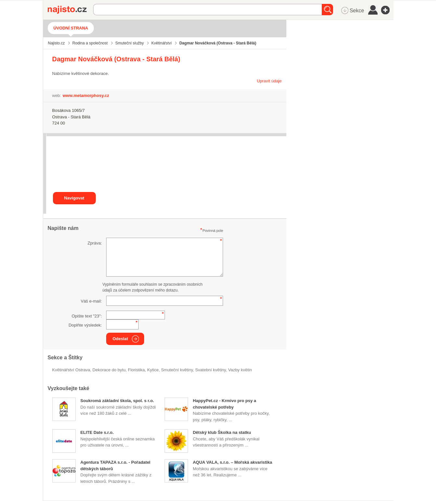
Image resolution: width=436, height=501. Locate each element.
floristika (136, 369)
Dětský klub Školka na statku (222, 432)
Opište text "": (87, 316)
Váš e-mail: (91, 301)
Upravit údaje (269, 80)
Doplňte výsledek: (85, 325)
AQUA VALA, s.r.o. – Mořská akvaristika (232, 462)
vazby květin (240, 369)
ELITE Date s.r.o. (97, 432)
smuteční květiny (177, 369)
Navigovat (74, 198)
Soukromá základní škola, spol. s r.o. (117, 400)
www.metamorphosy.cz (86, 95)
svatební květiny (210, 369)
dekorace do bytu (109, 369)
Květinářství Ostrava (71, 369)
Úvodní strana (71, 28)
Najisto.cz (70, 10)
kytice (152, 369)
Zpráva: (95, 243)
